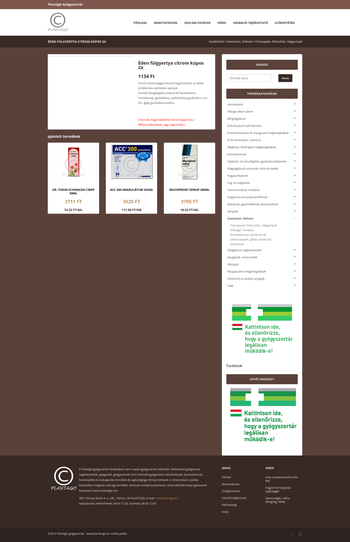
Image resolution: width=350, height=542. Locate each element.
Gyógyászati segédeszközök (244, 250)
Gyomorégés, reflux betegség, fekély (277, 500)
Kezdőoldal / (217, 41)
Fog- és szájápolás (238, 183)
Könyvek (232, 211)
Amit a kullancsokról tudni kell (281, 479)
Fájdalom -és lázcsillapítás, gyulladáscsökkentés (256, 161)
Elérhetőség (285, 23)
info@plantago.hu (167, 498)
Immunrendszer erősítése (243, 190)
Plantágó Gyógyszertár (65, 4)
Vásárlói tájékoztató (250, 23)
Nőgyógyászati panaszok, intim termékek (252, 168)
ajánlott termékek (64, 136)
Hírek (221, 23)
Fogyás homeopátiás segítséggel (278, 489)
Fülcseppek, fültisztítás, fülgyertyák (278, 41)
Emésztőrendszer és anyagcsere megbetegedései (258, 133)
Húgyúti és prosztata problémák (247, 197)
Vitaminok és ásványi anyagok (246, 279)
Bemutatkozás (165, 23)
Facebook (234, 365)
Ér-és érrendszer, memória (244, 140)
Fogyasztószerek (237, 176)
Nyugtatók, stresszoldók (242, 257)
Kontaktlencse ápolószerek (248, 234)
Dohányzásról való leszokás (244, 126)
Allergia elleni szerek (240, 111)
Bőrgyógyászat (236, 119)
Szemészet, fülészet (240, 218)
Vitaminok (237, 244)
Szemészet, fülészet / (240, 41)
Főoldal (140, 23)
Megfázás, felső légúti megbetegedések (251, 147)
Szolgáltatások (197, 23)
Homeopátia (235, 104)
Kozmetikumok (236, 154)
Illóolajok (233, 264)
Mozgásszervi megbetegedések (246, 271)
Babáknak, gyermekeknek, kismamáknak (252, 204)
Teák (230, 286)
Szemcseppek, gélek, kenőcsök (250, 239)
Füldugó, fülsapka (242, 230)
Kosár (225, 512)
